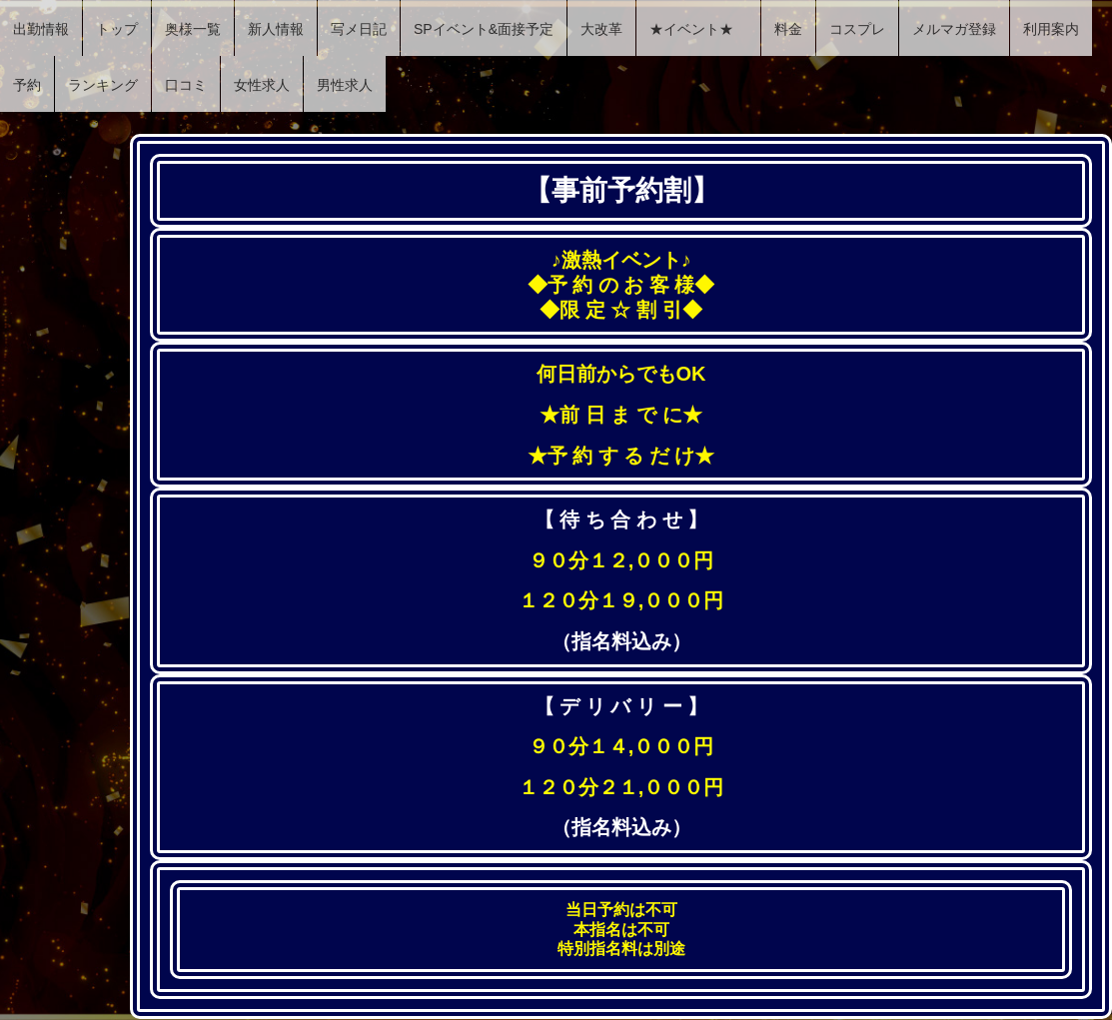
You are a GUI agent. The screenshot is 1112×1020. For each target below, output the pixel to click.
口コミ (186, 85)
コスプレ (857, 29)
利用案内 (1051, 29)
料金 (788, 29)
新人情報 (276, 29)
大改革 (601, 29)
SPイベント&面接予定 (484, 29)
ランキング (103, 85)
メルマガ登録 (954, 29)
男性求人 (345, 85)
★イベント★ (698, 29)
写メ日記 (359, 29)
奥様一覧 (193, 29)
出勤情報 (41, 29)
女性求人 (262, 85)
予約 (27, 85)
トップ (117, 29)
